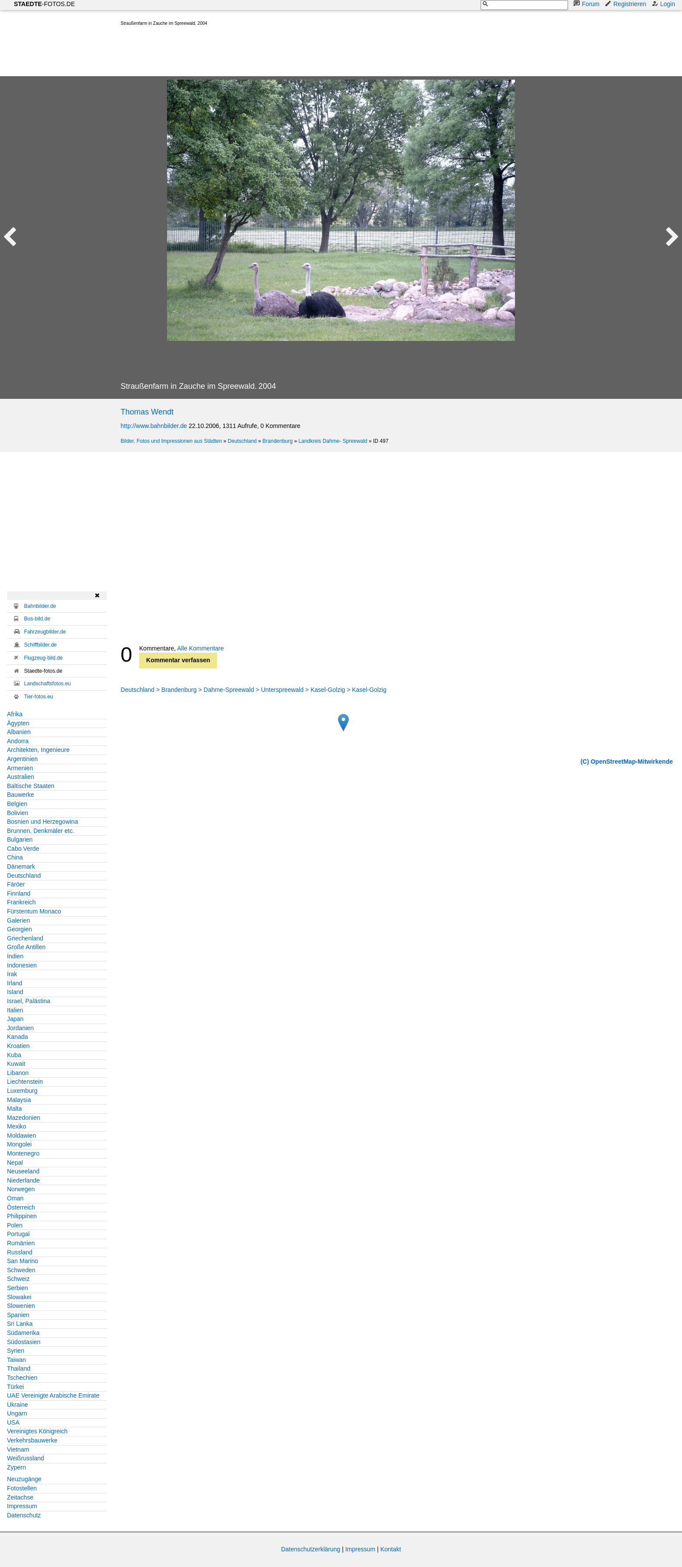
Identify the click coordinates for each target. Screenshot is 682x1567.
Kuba (14, 1054)
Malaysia (19, 1099)
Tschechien (22, 1377)
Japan (15, 1018)
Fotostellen (22, 1488)
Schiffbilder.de (40, 645)
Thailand (18, 1368)
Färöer (16, 884)
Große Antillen (26, 947)
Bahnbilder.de (40, 606)
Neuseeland (23, 1171)
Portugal (18, 1233)
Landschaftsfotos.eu (47, 684)
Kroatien (18, 1045)
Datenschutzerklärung (310, 1549)
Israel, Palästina (28, 1000)
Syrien (15, 1350)
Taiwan (16, 1359)
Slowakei (19, 1297)
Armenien (20, 768)
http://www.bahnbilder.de (153, 425)
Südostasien (23, 1341)
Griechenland (25, 938)
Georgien (19, 929)
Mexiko (16, 1126)
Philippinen (22, 1216)
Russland (19, 1252)
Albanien (19, 731)
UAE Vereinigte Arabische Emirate (53, 1395)
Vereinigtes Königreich (37, 1431)
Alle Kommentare (200, 648)
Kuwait (16, 1063)
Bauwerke (20, 794)
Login (664, 3)
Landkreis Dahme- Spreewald (332, 441)
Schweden (21, 1270)
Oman (15, 1198)
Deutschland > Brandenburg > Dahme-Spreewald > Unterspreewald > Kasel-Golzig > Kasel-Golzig (253, 689)
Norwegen (21, 1189)
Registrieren (626, 3)
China (15, 857)
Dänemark (21, 866)
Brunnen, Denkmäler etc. (40, 830)
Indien (15, 956)
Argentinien (22, 758)
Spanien (18, 1314)
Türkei (15, 1386)
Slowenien (21, 1305)
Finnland (18, 893)
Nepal (15, 1162)
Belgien (17, 803)
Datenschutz (24, 1515)
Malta (14, 1108)
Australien (20, 776)
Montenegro (23, 1153)
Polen (15, 1225)
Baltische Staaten (30, 785)
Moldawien (21, 1135)
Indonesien (22, 965)
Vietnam (18, 1449)
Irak (12, 974)
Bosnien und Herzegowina (42, 821)
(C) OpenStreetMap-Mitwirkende (627, 761)
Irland (14, 983)
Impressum (22, 1506)
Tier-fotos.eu (38, 697)
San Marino (22, 1260)
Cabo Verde (23, 848)
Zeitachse (20, 1497)
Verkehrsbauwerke (32, 1440)
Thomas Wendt (147, 412)
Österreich (21, 1207)
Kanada (17, 1036)
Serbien (17, 1287)
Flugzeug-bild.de (43, 658)
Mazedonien (23, 1117)
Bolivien (17, 812)
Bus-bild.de (37, 619)
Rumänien (21, 1243)
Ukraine (17, 1404)
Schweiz (18, 1278)
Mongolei (19, 1144)
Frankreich (21, 902)
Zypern (16, 1467)
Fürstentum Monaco (34, 911)
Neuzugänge (24, 1479)
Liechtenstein (25, 1081)
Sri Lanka (20, 1323)
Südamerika (23, 1332)
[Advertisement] (278, 53)
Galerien (18, 920)
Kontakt (390, 1549)
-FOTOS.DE (44, 3)
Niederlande (23, 1180)
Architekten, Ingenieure (38, 749)
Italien (15, 1010)
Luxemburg (22, 1090)
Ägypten (18, 723)
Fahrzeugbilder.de (45, 632)
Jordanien (20, 1027)
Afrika (15, 714)
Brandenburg (278, 441)
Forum (587, 3)
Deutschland (242, 441)
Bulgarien (20, 839)
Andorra (18, 741)
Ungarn (17, 1413)
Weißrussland (25, 1458)
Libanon (18, 1072)
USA (13, 1422)
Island (15, 991)
